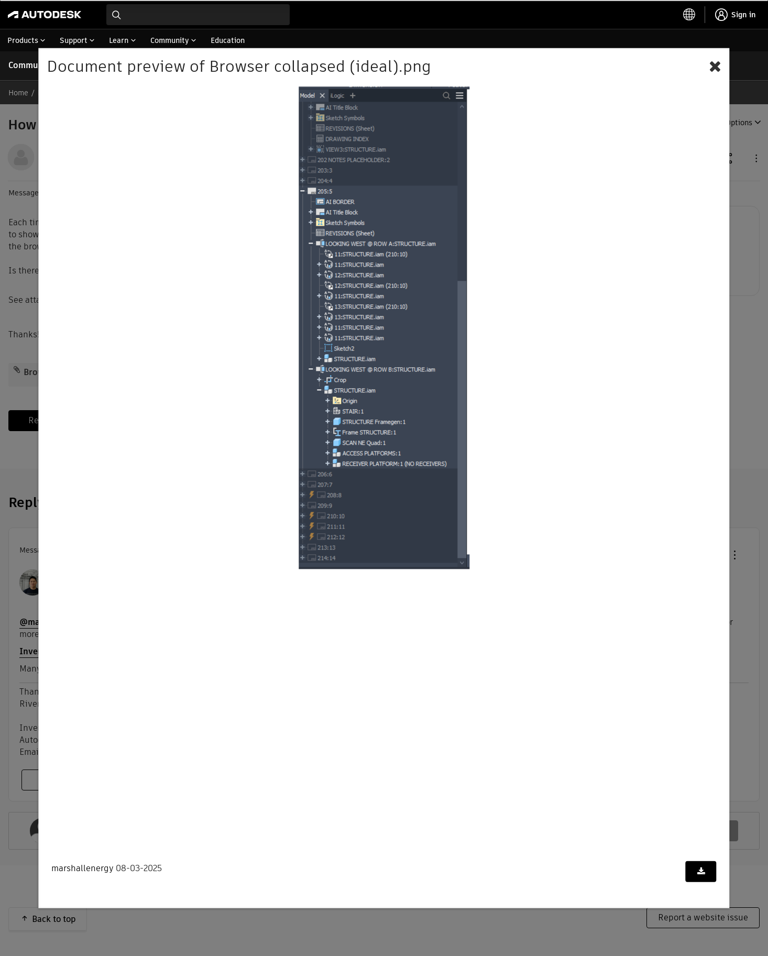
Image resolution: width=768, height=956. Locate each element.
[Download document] (701, 871)
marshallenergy (82, 868)
